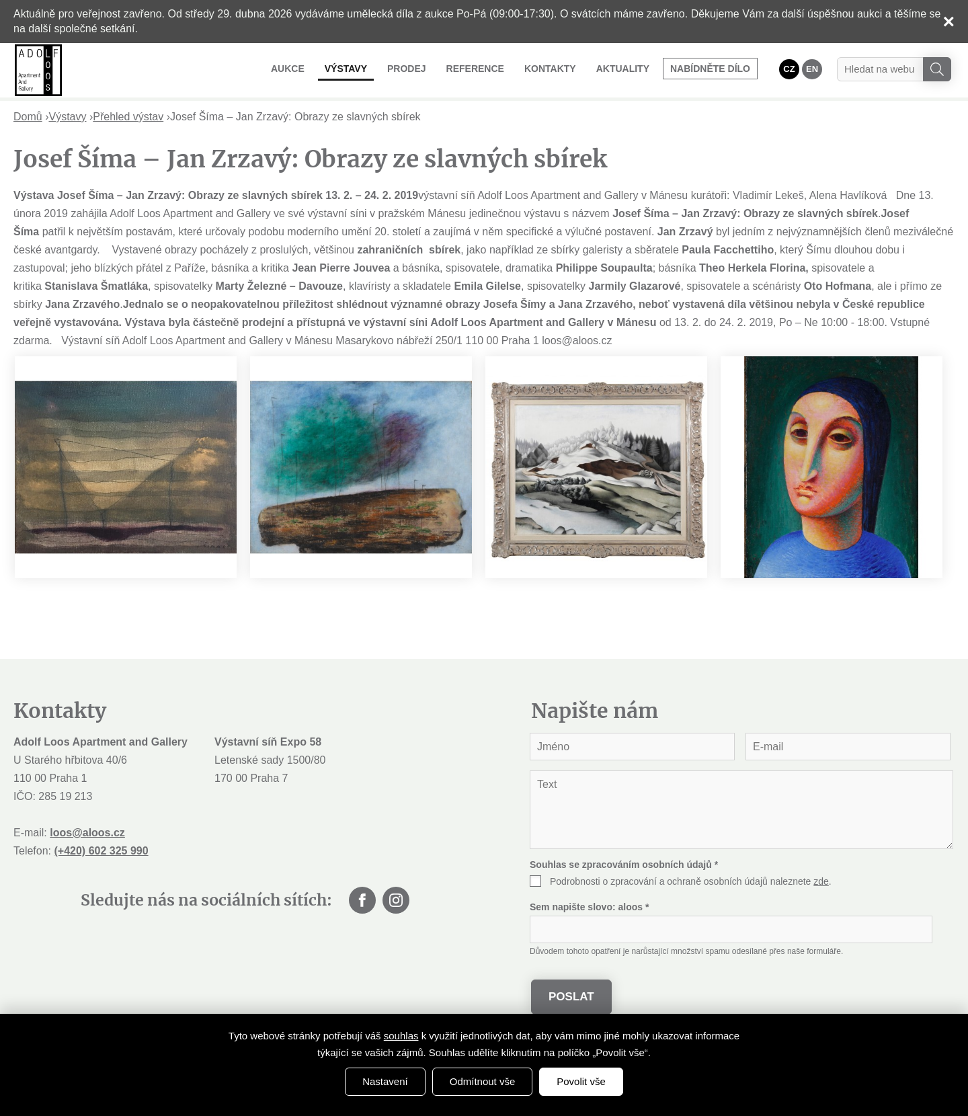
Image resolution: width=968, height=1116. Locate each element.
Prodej (406, 68)
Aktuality (622, 68)
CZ (789, 69)
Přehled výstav (128, 116)
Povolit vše (581, 1081)
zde (821, 881)
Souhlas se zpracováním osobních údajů (624, 864)
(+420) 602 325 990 (101, 850)
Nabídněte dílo (710, 68)
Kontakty (550, 68)
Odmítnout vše (483, 1081)
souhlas (401, 1035)
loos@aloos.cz (87, 832)
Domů (27, 116)
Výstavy (346, 68)
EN (812, 69)
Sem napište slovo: (589, 907)
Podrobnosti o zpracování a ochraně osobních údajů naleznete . (691, 881)
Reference (475, 68)
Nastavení (385, 1081)
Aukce (288, 68)
